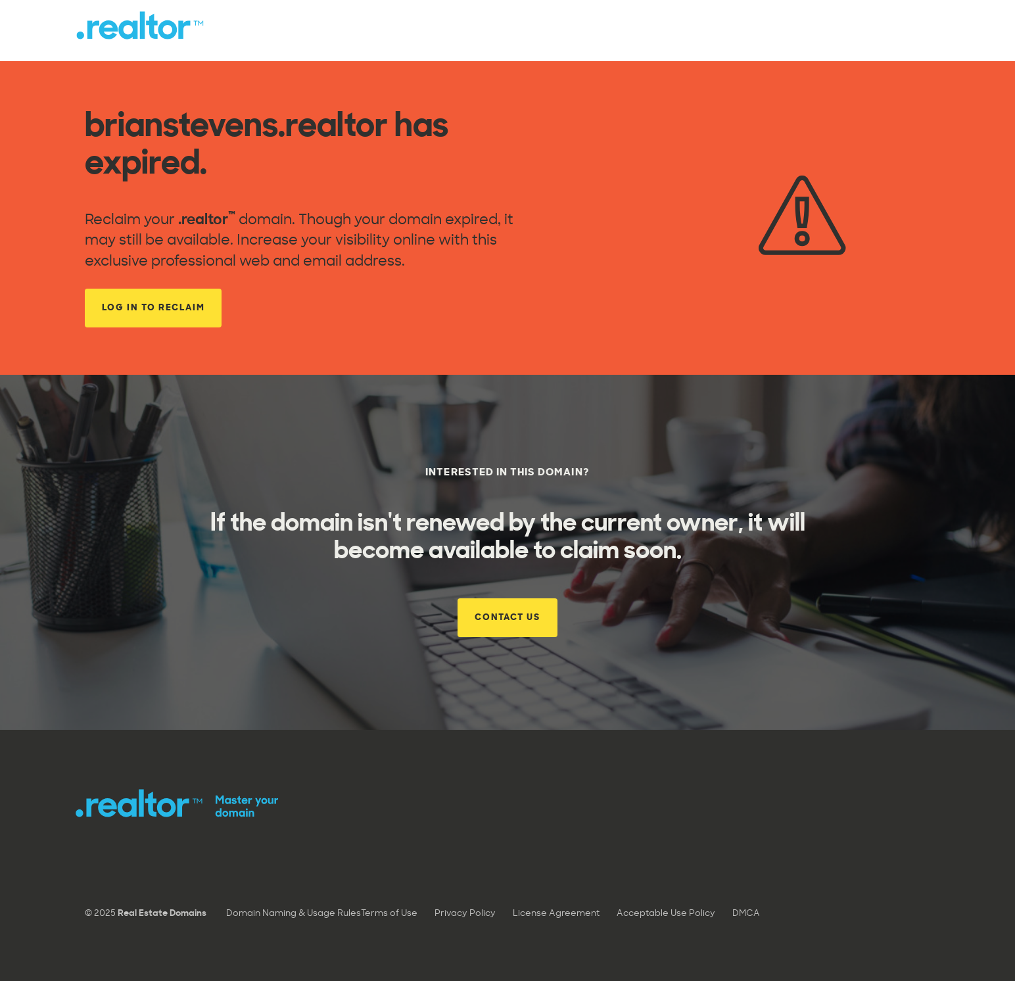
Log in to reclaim (153, 308)
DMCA (746, 913)
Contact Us (507, 617)
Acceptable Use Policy (666, 913)
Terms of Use (389, 913)
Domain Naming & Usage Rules (293, 913)
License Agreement (556, 913)
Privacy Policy (465, 913)
